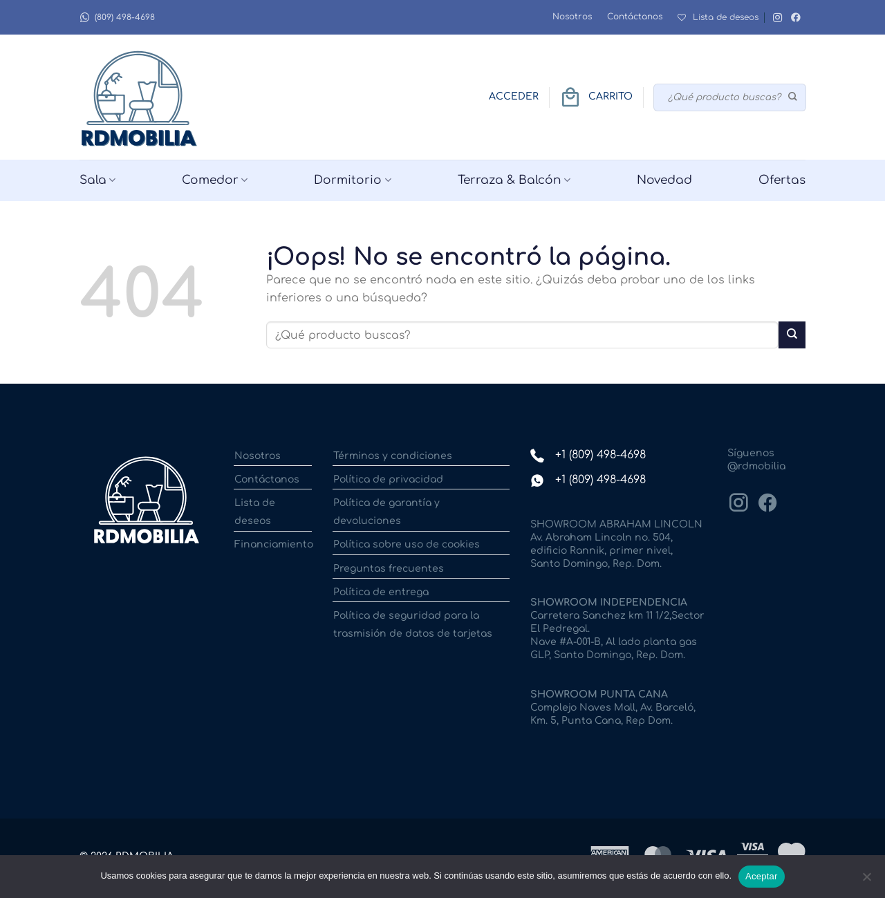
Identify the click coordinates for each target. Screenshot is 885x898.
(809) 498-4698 (117, 18)
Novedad (664, 180)
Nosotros (572, 16)
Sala (97, 180)
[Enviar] (793, 97)
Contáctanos (634, 16)
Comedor (215, 180)
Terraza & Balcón (514, 180)
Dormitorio (352, 180)
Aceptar (761, 876)
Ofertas (781, 180)
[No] (866, 881)
